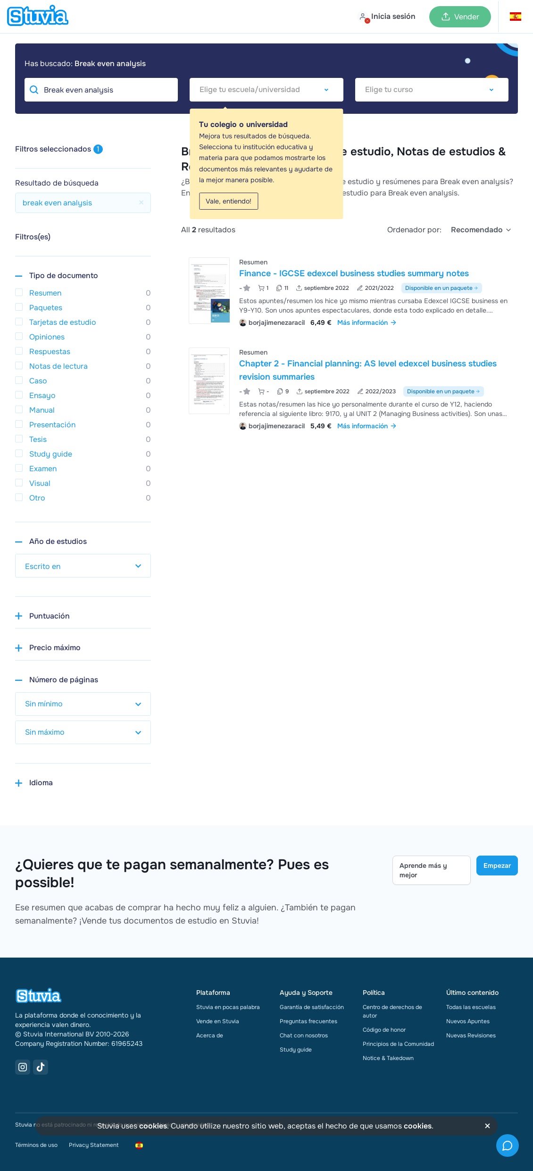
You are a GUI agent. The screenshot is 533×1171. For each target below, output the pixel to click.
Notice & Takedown (388, 1058)
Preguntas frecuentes (308, 1021)
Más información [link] (367, 322)
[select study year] (83, 565)
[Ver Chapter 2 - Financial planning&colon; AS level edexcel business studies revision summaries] (349, 388)
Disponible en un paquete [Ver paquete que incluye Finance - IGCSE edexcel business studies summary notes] (441, 288)
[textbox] (266, 89)
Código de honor (384, 1030)
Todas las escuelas (471, 1007)
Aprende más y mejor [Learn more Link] (423, 870)
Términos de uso (36, 1145)
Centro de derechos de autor (392, 1011)
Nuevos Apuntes (468, 1021)
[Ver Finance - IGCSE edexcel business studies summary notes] (349, 291)
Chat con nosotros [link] (304, 1035)
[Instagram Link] (22, 1067)
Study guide (296, 1049)
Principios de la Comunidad (398, 1044)
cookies (153, 1126)
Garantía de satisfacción (312, 1007)
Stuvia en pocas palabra (228, 1007)
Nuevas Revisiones (471, 1035)
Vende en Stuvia (217, 1021)
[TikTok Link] (40, 1067)
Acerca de (209, 1035)
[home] (37, 16)
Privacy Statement (93, 1145)
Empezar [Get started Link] (497, 865)
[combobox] (266, 90)
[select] (481, 229)
